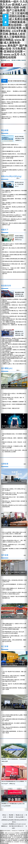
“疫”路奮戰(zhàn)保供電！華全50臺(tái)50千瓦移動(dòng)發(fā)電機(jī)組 (14, 322)
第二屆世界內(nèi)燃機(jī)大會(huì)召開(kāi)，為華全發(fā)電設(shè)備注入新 (14, 211)
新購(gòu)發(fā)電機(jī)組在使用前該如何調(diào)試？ (14, 99)
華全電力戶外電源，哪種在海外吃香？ (11, 408)
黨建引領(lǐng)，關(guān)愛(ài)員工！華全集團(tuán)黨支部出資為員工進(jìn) (13, 676)
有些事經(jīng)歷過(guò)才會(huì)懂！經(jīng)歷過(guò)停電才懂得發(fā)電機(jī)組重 (14, 628)
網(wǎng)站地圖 (19, 817)
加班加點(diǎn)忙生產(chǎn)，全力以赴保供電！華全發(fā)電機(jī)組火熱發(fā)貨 (19, 335)
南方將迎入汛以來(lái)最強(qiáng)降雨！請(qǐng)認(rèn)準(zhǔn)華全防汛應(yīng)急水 (14, 593)
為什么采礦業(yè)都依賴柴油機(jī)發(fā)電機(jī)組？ (14, 258)
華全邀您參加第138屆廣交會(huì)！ (10, 144)
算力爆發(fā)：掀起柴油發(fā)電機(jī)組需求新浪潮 (13, 106)
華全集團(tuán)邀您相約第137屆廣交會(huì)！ (13, 163)
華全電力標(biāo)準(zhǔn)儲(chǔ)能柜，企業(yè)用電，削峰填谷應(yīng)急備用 (14, 450)
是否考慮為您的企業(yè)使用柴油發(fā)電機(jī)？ (13, 261)
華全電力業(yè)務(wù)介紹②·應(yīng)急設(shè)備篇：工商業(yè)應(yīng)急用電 (14, 493)
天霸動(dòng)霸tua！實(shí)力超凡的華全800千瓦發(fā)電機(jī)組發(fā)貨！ (14, 364)
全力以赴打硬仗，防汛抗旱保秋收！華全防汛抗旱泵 (14, 313)
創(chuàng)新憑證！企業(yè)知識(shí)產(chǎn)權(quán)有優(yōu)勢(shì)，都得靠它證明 (14, 532)
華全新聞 (11, 815)
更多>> (18, 178)
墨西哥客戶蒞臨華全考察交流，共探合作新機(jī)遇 (14, 154)
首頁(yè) (4, 815)
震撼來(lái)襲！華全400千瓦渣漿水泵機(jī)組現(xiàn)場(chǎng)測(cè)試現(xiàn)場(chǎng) (13, 356)
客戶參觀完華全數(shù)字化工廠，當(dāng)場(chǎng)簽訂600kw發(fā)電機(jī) (13, 632)
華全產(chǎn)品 (19, 815)
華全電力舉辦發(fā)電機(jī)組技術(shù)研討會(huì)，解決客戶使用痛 (13, 157)
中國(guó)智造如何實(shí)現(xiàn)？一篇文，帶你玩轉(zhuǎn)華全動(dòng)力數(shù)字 (14, 541)
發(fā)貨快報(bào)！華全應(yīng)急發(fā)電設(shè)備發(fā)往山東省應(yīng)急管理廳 (14, 339)
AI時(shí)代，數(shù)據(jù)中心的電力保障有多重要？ (14, 84)
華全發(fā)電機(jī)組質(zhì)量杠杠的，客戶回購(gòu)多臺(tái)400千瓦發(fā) (13, 680)
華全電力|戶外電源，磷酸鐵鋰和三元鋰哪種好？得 (14, 401)
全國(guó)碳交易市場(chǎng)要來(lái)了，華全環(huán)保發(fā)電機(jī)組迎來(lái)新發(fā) (14, 215)
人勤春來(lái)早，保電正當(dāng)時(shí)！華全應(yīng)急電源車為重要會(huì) (14, 219)
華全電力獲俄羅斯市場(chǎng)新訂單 (11, 151)
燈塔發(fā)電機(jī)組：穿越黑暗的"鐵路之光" (12, 160)
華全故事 (11, 817)
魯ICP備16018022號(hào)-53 (16, 826)
